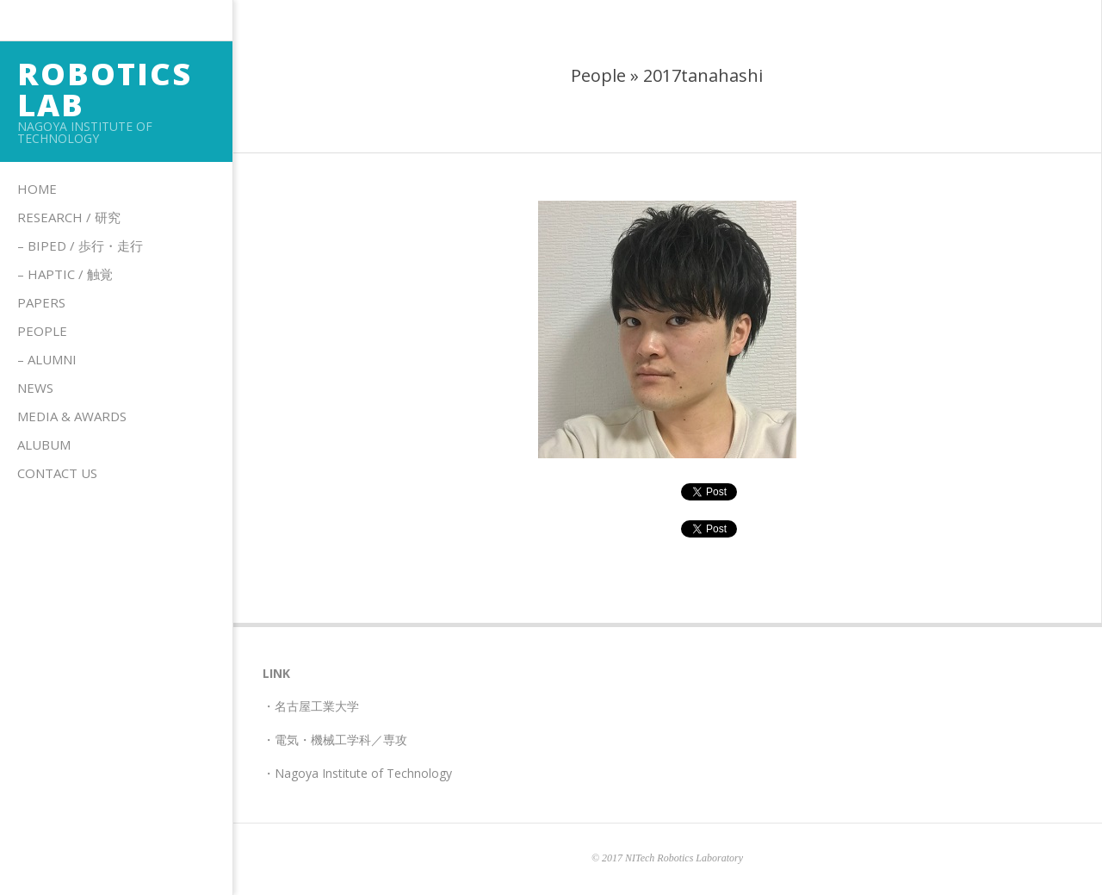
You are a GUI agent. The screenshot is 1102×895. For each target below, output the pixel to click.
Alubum (44, 444)
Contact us (57, 473)
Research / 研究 (69, 217)
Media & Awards (72, 416)
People (42, 330)
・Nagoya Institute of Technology (357, 773)
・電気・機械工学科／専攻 (335, 739)
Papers (41, 302)
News (35, 387)
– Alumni (47, 359)
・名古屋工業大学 (311, 706)
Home (37, 188)
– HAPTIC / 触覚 (65, 274)
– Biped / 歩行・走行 (80, 245)
